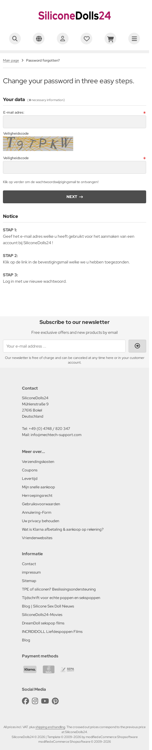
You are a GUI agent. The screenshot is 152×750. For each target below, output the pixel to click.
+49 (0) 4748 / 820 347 (49, 428)
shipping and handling (50, 727)
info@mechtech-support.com (56, 434)
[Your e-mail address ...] (64, 346)
